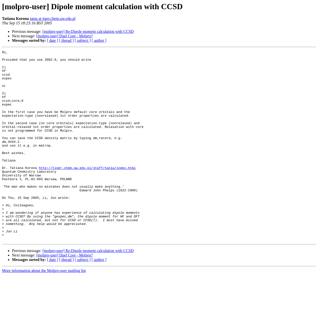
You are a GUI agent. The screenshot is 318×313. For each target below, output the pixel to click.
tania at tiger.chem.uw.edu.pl (53, 18)
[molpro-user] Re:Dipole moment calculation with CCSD (88, 31)
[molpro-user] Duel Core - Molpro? (64, 36)
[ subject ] (83, 40)
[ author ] (99, 40)
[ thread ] (66, 40)
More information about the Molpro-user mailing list (44, 309)
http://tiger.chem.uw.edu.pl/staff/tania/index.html (87, 191)
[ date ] (52, 40)
